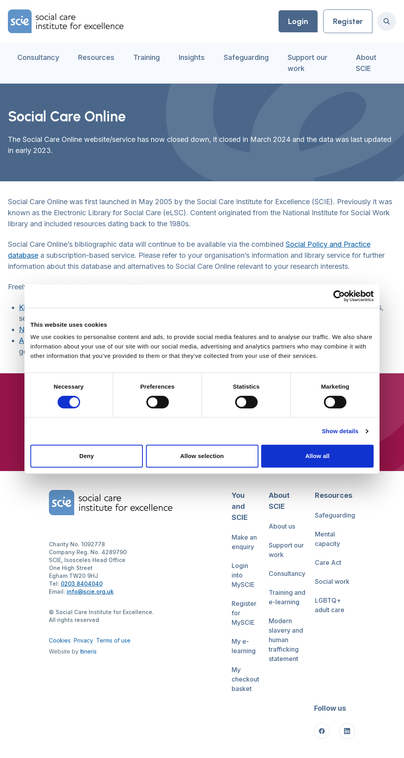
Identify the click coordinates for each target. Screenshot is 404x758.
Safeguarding (246, 57)
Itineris (88, 651)
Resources (96, 57)
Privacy (83, 640)
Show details (340, 431)
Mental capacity (327, 539)
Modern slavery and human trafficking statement (286, 640)
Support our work (307, 63)
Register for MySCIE (244, 613)
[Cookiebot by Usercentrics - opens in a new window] (339, 296)
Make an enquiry (244, 542)
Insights (192, 57)
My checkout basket (245, 679)
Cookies (60, 640)
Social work (332, 581)
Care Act (328, 562)
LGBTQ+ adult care (329, 605)
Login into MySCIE (243, 575)
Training (146, 57)
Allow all (317, 456)
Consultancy (38, 57)
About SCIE (366, 63)
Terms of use (113, 640)
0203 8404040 (82, 583)
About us (282, 526)
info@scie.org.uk (90, 591)
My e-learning (244, 646)
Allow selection (202, 456)
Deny (86, 456)
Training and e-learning (287, 597)
